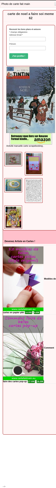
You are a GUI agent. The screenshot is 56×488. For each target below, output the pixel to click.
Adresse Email (16, 35)
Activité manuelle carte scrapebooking (24, 146)
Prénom (12, 44)
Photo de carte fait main (15, 3)
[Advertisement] (25, 409)
